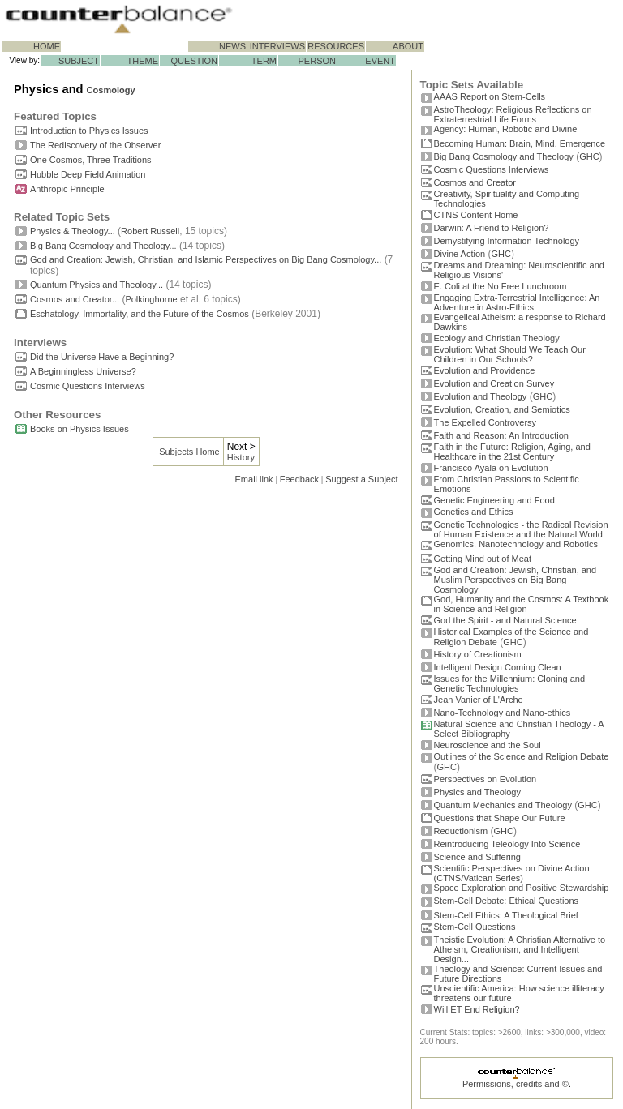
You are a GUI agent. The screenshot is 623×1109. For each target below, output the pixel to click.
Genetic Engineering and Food (494, 500)
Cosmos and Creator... (74, 299)
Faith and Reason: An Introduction (501, 435)
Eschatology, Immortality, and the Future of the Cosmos (139, 314)
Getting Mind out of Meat (482, 558)
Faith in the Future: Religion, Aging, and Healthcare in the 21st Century (512, 451)
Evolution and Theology (480, 396)
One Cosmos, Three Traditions (91, 160)
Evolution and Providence (484, 370)
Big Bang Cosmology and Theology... (103, 245)
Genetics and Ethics (473, 511)
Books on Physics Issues (79, 429)
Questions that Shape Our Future (499, 818)
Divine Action (460, 254)
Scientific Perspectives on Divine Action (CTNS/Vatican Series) (512, 873)
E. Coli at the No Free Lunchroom (500, 286)
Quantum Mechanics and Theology (503, 805)
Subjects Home (189, 451)
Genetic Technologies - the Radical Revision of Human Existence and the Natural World (521, 529)
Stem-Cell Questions (475, 926)
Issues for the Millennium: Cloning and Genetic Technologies (509, 683)
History (241, 457)
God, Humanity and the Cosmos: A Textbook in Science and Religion (521, 604)
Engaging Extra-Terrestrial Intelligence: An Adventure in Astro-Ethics (517, 302)
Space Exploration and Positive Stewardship (521, 888)
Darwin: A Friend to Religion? (491, 228)
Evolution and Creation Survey (494, 383)
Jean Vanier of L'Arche (478, 699)
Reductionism (461, 831)
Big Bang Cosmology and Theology (504, 156)
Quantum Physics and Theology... (96, 284)
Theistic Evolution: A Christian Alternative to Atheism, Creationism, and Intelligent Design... (520, 949)
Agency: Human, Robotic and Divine (506, 129)
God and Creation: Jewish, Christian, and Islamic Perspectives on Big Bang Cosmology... (205, 259)
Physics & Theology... (72, 231)
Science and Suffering (477, 857)
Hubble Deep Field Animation (87, 174)
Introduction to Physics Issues (89, 130)
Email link (254, 479)
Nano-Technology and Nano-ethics (502, 712)
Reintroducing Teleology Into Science (507, 844)
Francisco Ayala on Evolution (491, 468)
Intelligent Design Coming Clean (497, 667)
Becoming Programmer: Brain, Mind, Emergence (520, 143)
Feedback (299, 479)
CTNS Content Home (476, 215)
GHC (589, 156)
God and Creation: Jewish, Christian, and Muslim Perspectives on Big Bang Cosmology (515, 579)
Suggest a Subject (361, 479)
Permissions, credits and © (515, 1084)
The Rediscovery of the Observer (95, 145)
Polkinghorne (151, 299)
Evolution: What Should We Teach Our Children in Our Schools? (510, 354)
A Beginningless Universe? (83, 371)
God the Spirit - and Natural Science (505, 620)
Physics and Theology (477, 792)
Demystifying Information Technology (507, 241)
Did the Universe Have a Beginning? (102, 357)
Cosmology (111, 90)
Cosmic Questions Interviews (87, 386)
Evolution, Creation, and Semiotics (502, 409)
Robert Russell (150, 231)
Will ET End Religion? (477, 1009)
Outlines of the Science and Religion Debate (521, 756)
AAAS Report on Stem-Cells (490, 96)
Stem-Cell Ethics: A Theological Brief (506, 915)
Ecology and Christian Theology (497, 338)
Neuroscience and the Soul (487, 745)
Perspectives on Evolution (485, 779)
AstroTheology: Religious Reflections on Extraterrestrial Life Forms (513, 114)
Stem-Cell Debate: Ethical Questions (506, 901)
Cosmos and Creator (475, 182)
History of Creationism (478, 654)
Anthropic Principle (67, 189)
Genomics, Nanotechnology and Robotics (516, 544)
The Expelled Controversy (485, 422)
